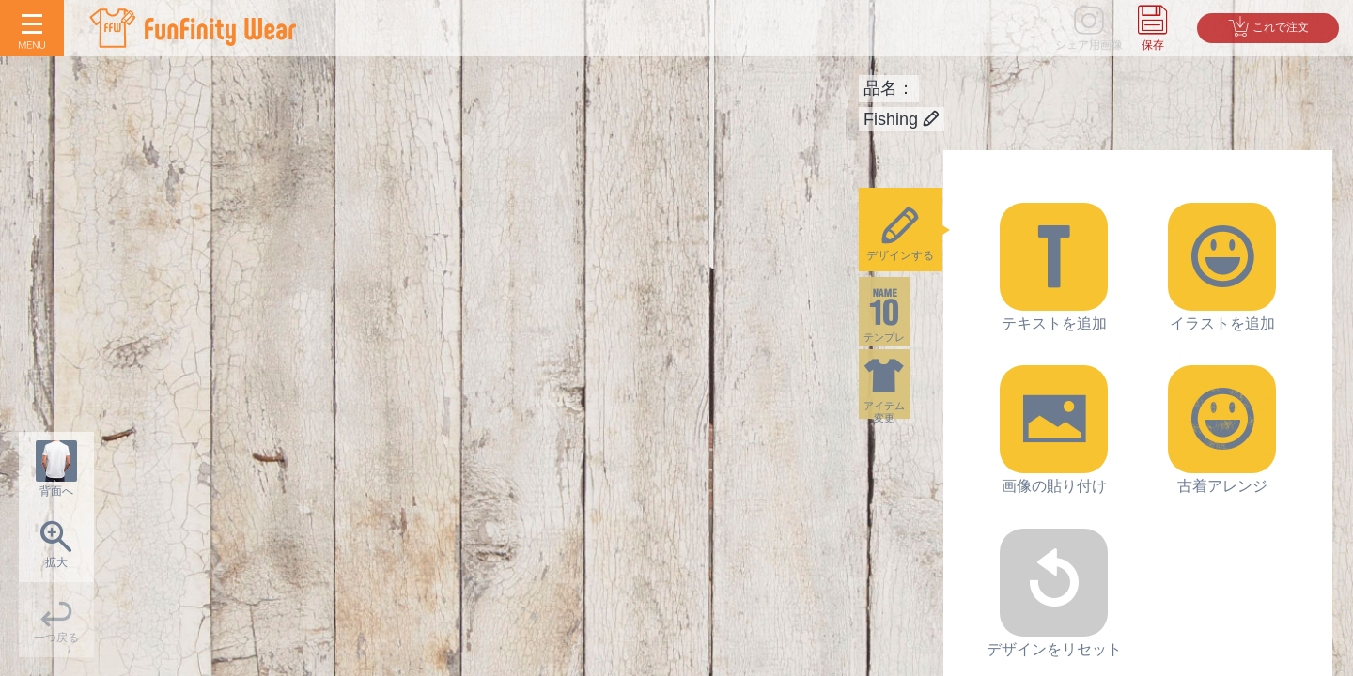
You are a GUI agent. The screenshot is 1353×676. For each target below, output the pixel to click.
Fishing (901, 119)
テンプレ (901, 324)
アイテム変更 (901, 414)
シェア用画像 (1089, 45)
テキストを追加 (1054, 267)
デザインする (901, 234)
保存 (1153, 45)
